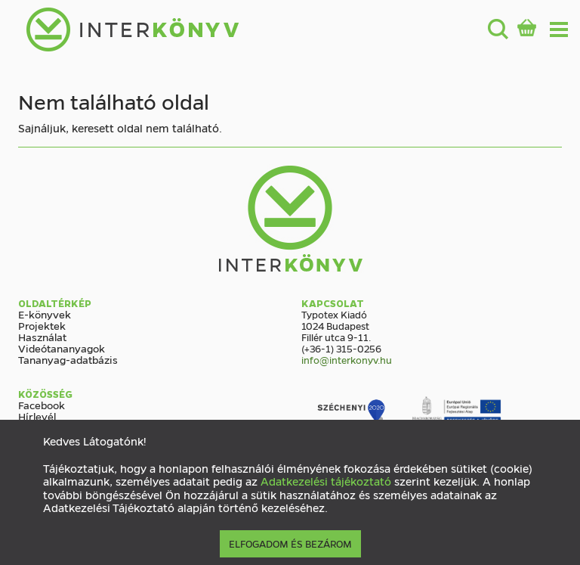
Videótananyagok (61, 348)
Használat (42, 336)
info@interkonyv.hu (346, 359)
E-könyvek (44, 314)
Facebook (41, 404)
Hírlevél (37, 416)
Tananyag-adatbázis (68, 359)
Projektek (42, 325)
